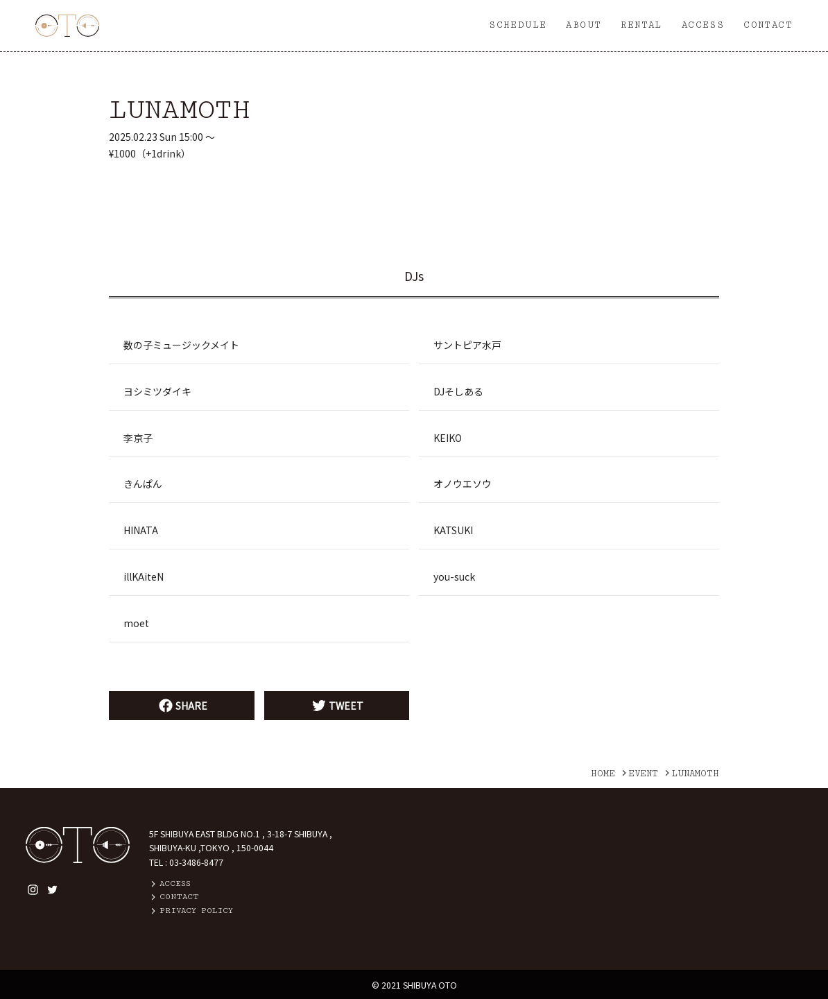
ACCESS (703, 25)
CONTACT (768, 25)
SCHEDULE (517, 25)
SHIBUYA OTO (430, 985)
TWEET (336, 705)
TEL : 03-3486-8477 (186, 862)
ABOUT (583, 25)
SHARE (181, 705)
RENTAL (641, 25)
